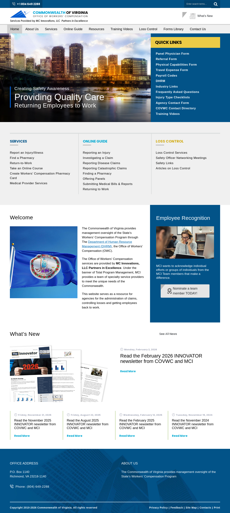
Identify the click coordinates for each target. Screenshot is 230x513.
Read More (128, 372)
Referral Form (166, 59)
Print (217, 507)
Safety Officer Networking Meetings (182, 159)
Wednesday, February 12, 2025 (140, 416)
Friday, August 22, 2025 (84, 416)
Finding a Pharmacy (97, 175)
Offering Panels (94, 180)
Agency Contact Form (173, 104)
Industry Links (167, 87)
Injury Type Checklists (173, 98)
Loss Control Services (172, 154)
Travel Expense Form (172, 70)
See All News (168, 335)
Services (51, 29)
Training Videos (122, 29)
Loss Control (148, 29)
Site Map (191, 507)
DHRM (160, 81)
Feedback (177, 507)
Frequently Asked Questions (178, 93)
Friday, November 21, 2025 (32, 416)
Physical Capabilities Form (177, 65)
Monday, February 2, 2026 (138, 350)
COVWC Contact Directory (176, 109)
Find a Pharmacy (22, 159)
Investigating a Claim (98, 159)
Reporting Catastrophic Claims (105, 169)
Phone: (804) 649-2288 (32, 487)
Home (14, 29)
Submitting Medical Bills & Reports (108, 185)
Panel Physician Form (173, 54)
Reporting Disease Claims (102, 164)
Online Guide (73, 29)
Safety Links (165, 164)
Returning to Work (96, 190)
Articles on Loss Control (173, 169)
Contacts (205, 507)
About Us (32, 29)
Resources (96, 29)
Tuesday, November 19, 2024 (192, 416)
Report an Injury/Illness (27, 154)
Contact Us (198, 29)
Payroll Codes (167, 76)
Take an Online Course (26, 169)
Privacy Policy (158, 507)
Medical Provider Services (29, 184)
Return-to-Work (21, 164)
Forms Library (173, 29)
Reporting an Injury (97, 154)
